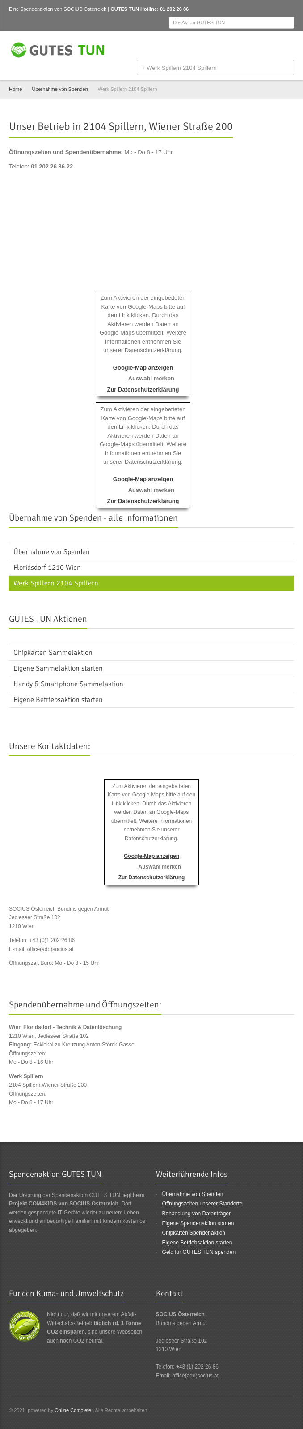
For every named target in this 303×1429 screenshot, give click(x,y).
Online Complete (73, 1410)
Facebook (259, 46)
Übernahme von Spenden (60, 89)
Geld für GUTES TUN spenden (199, 1252)
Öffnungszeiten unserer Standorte (202, 1204)
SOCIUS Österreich (84, 9)
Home (15, 89)
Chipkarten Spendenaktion (193, 1233)
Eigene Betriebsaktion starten (197, 1243)
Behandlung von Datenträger (196, 1213)
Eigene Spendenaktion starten (198, 1223)
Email (288, 46)
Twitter (274, 46)
